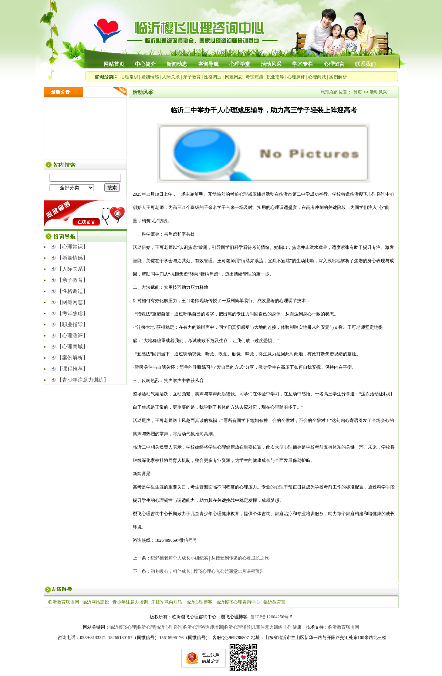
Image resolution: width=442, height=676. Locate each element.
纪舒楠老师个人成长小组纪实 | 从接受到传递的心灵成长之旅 (210, 558)
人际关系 (171, 77)
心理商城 (317, 77)
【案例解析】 (72, 358)
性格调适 (213, 77)
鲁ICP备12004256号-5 (272, 616)
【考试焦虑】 (72, 313)
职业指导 (275, 77)
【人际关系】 (72, 269)
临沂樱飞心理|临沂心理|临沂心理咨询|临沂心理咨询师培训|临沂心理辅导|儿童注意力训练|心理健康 (205, 627)
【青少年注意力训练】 (83, 380)
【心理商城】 (72, 346)
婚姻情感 (150, 77)
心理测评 (296, 77)
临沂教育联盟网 (343, 627)
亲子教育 (192, 77)
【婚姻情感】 (72, 258)
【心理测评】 (72, 335)
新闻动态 (176, 64)
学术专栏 (302, 64)
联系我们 (365, 64)
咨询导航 (208, 64)
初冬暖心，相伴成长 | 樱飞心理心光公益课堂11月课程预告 (207, 571)
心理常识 (129, 77)
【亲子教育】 (72, 280)
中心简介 (145, 64)
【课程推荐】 (72, 369)
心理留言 (334, 64)
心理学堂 (239, 64)
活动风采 (271, 64)
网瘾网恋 (234, 77)
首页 (357, 92)
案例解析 (338, 77)
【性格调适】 (72, 291)
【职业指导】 (72, 324)
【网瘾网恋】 (72, 302)
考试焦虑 (254, 77)
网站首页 (114, 64)
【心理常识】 (72, 247)
